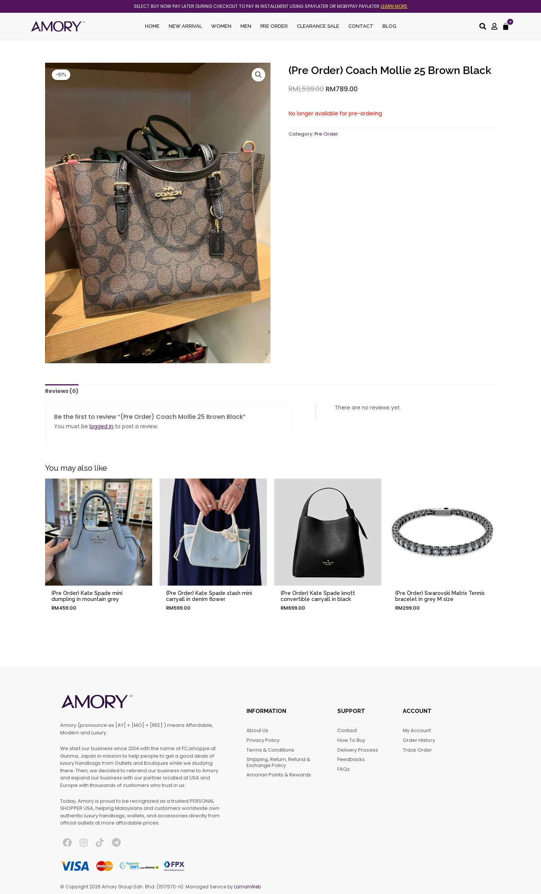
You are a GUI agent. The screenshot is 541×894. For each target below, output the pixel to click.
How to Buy (351, 740)
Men (245, 26)
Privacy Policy (263, 740)
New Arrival (185, 26)
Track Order (417, 750)
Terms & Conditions (270, 750)
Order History (419, 740)
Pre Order (274, 26)
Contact (360, 26)
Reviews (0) (62, 391)
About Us (257, 730)
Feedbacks (351, 759)
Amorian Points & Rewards (278, 774)
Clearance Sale (318, 26)
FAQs (343, 769)
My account (417, 730)
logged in (101, 426)
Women (221, 26)
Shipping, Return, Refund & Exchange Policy (278, 762)
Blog (389, 26)
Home (152, 26)
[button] (258, 75)
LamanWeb (247, 886)
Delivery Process (357, 750)
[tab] (62, 391)
